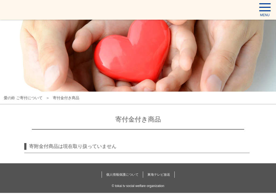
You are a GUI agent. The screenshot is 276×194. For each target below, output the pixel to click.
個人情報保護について (122, 174)
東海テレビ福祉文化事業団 (28, 9)
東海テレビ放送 (158, 174)
